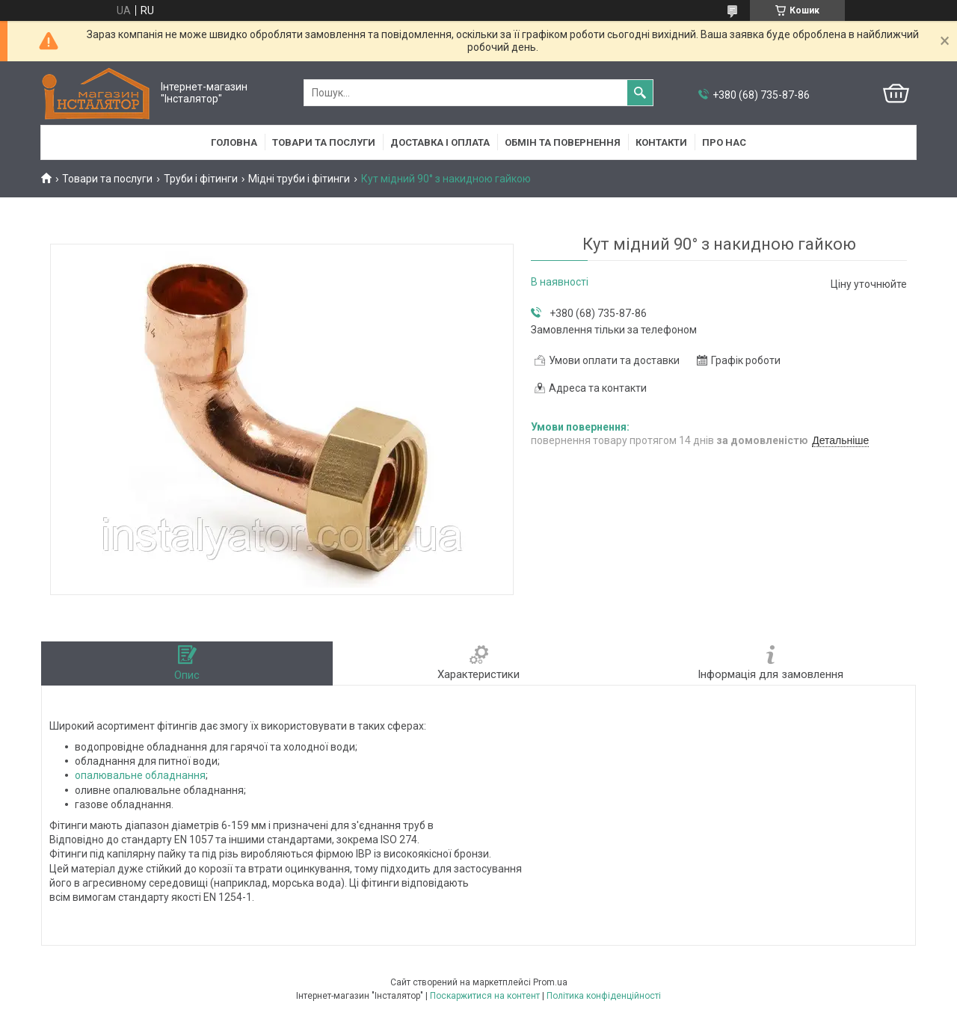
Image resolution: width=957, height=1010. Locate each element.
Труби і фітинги (201, 179)
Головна (234, 142)
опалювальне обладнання (140, 775)
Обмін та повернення (563, 142)
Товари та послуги (323, 142)
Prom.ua (550, 982)
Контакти (661, 142)
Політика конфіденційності (604, 996)
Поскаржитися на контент (485, 996)
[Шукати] (640, 92)
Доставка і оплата (440, 142)
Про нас (724, 142)
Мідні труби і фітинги (299, 179)
